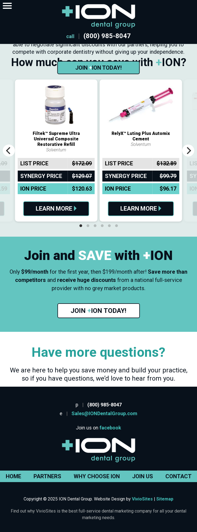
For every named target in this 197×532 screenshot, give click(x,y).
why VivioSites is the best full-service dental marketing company (89, 511)
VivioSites (142, 499)
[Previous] (9, 151)
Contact (178, 476)
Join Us (142, 476)
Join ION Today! (98, 67)
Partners (47, 476)
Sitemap (164, 499)
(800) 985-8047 (107, 36)
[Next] (188, 151)
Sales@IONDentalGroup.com (104, 413)
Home (13, 476)
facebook (110, 428)
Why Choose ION (97, 476)
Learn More (56, 208)
